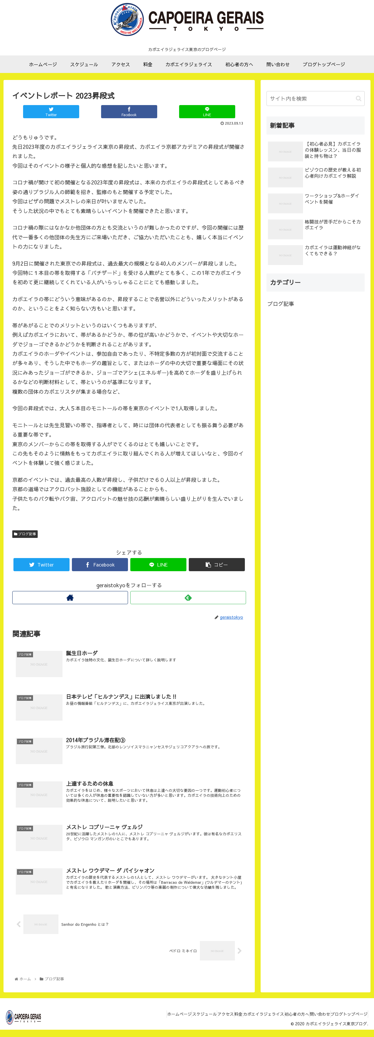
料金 (213, 1023)
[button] (359, 98)
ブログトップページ (346, 1023)
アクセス (195, 1023)
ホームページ (138, 1023)
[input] (315, 98)
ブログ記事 (25, 533)
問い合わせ (312, 1023)
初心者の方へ (283, 1023)
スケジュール (168, 1023)
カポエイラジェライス (244, 1023)
